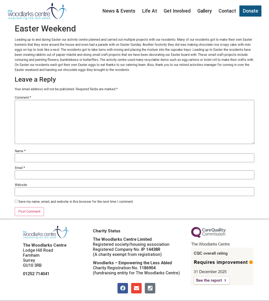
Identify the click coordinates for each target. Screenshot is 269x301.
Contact (227, 11)
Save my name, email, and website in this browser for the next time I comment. (75, 201)
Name (20, 151)
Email (20, 168)
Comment (23, 97)
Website (21, 185)
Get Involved (177, 11)
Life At (149, 11)
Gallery (204, 11)
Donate (250, 11)
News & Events (118, 11)
